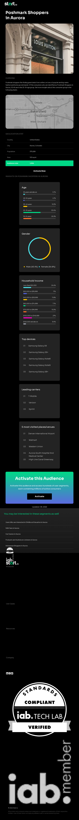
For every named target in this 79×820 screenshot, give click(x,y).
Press (8, 670)
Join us (9, 666)
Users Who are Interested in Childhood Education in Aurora (26, 522)
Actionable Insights (14, 595)
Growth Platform (13, 587)
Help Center (11, 649)
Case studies (11, 633)
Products (10, 566)
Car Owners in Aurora (13, 534)
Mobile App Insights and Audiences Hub (22, 612)
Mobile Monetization (14, 620)
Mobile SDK (11, 591)
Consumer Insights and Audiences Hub (22, 608)
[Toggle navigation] (72, 3)
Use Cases (10, 604)
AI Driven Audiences (14, 579)
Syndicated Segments (15, 583)
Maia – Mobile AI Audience (17, 571)
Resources (10, 629)
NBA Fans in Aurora (12, 528)
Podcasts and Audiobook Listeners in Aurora (21, 540)
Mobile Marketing (13, 616)
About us (10, 662)
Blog (8, 637)
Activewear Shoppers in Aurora (17, 546)
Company (10, 658)
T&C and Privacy (12, 641)
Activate (39, 496)
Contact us (10, 645)
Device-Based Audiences (16, 575)
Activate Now (39, 171)
